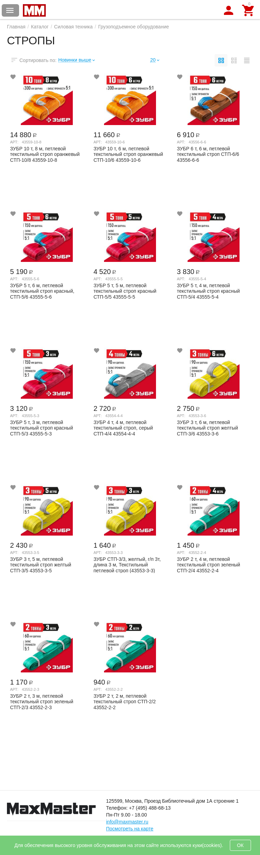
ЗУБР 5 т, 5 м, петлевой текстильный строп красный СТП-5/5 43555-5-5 (125, 291)
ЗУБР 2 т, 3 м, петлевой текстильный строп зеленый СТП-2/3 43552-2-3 (41, 701)
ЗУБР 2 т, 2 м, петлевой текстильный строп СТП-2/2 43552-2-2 (125, 701)
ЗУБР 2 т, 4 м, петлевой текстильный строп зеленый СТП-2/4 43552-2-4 (208, 564)
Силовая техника (73, 26)
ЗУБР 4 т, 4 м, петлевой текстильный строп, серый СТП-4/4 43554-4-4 (123, 428)
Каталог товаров (10, 10)
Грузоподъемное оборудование (133, 26)
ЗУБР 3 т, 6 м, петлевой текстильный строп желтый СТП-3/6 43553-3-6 (207, 428)
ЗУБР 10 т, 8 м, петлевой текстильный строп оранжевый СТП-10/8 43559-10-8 (45, 154)
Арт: (14, 142)
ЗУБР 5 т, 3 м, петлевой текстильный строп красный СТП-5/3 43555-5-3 (41, 428)
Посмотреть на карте (129, 828)
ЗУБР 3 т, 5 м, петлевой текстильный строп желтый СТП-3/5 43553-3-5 (40, 564)
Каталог (40, 26)
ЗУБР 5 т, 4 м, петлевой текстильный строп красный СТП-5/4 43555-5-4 (208, 291)
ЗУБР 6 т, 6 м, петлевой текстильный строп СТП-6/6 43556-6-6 (208, 154)
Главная (16, 26)
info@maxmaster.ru (127, 822)
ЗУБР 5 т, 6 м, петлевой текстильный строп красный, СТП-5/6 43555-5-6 (42, 291)
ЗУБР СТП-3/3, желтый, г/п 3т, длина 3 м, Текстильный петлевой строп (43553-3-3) (127, 564)
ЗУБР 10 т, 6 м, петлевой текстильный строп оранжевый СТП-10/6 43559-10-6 (128, 154)
